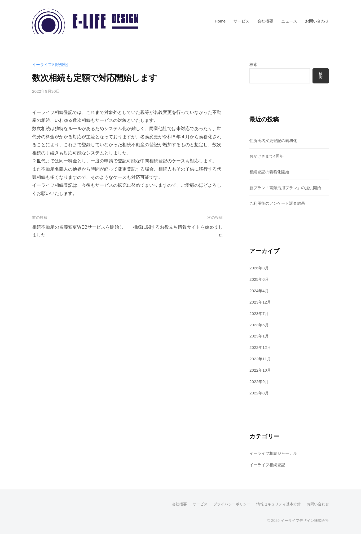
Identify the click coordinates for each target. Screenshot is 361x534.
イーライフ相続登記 (50, 64)
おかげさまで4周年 (266, 156)
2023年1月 (259, 336)
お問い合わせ (317, 21)
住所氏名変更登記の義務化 (273, 140)
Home (220, 21)
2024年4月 (259, 290)
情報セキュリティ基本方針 (278, 504)
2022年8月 (259, 393)
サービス (241, 21)
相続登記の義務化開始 (269, 172)
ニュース (289, 21)
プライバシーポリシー (231, 504)
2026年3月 (259, 268)
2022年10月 (260, 370)
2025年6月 (259, 279)
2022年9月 (259, 381)
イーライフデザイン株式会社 (305, 520)
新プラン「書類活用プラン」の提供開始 (285, 187)
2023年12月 (260, 302)
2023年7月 (259, 313)
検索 (253, 64)
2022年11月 (260, 359)
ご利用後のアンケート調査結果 (277, 203)
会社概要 (265, 21)
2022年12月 (260, 347)
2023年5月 (259, 325)
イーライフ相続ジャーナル (273, 453)
